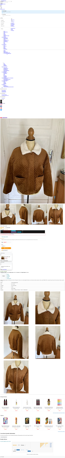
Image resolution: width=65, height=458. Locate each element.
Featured (2, 24)
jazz (4, 42)
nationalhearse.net (3, 0)
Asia (4, 43)
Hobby (4, 50)
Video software (13, 28)
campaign (2, 20)
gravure (5, 36)
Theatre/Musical (6, 41)
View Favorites (5, 269)
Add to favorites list (4, 250)
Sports (4, 34)
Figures (5, 51)
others (4, 32)
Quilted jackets (9, 278)
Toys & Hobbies (4, 44)
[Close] (0, 254)
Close (1, 269)
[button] (32, 8)
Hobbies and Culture (6, 35)
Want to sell (12, 26)
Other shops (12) (5, 236)
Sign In (1, 4)
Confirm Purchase (5, 260)
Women (2, 28)
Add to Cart (6, 248)
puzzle (4, 47)
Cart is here (12, 21)
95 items (22, 445)
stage (4, 33)
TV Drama (12, 30)
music (4, 31)
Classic (5, 39)
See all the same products (61, 431)
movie (12, 29)
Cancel (1, 260)
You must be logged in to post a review (5, 441)
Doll (4, 46)
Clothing (8, 275)
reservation (12, 24)
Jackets (8, 277)
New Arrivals (3, 21)
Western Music (6, 38)
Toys (4, 45)
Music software (4, 37)
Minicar (5, 48)
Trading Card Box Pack (7, 52)
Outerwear (8, 276)
